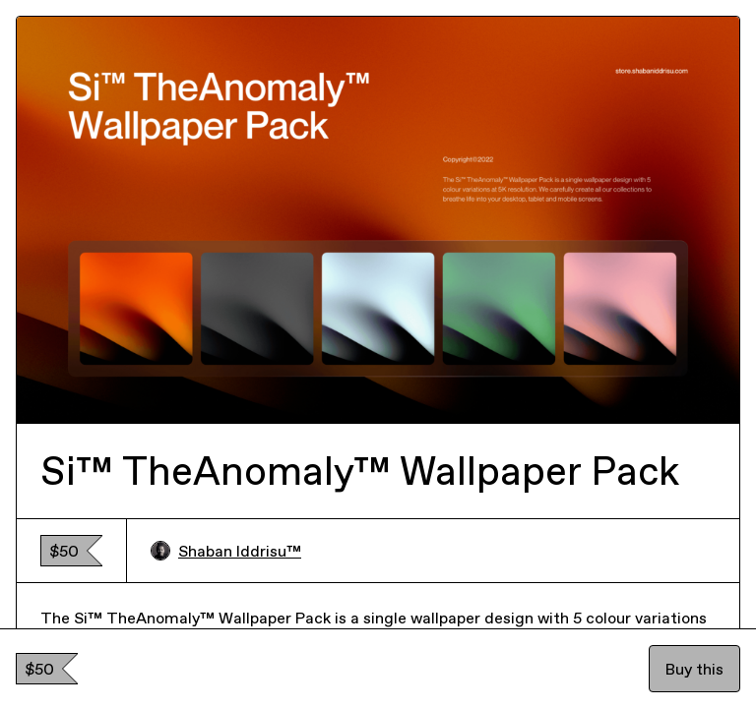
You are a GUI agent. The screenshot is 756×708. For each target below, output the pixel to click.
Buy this (694, 668)
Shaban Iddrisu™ (226, 550)
